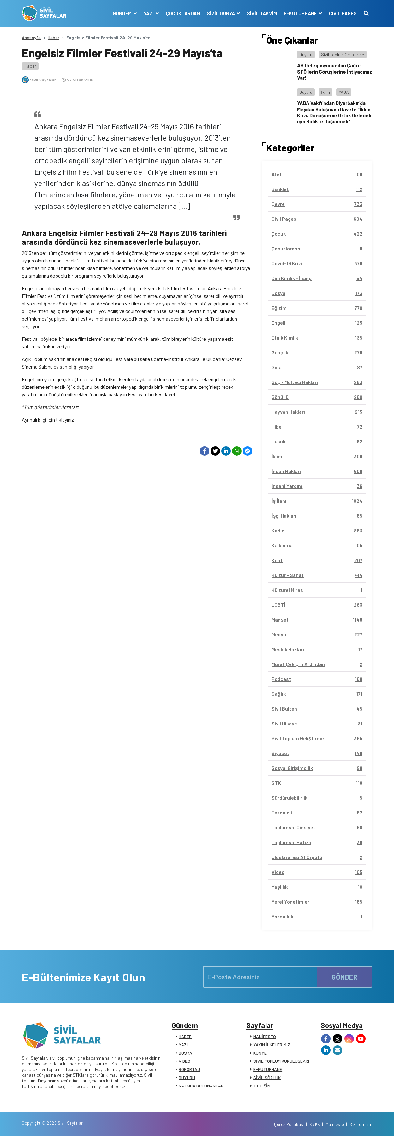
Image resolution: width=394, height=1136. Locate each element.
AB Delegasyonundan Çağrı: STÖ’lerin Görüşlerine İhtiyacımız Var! (334, 71)
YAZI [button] (149, 13)
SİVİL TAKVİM (262, 13)
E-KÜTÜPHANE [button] (301, 13)
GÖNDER (344, 977)
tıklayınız (65, 420)
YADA (344, 92)
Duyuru (306, 54)
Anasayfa (31, 37)
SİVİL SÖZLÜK (267, 1077)
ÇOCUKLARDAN (183, 13)
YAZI (183, 1044)
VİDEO (184, 1061)
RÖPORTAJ (189, 1069)
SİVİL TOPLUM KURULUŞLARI (281, 1061)
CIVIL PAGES (343, 13)
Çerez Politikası (289, 1124)
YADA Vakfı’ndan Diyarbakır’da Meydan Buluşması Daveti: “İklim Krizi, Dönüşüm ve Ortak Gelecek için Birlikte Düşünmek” (334, 112)
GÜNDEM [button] (123, 13)
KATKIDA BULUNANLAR (201, 1085)
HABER (185, 1036)
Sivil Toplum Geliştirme (342, 54)
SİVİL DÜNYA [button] (221, 13)
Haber (53, 37)
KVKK (315, 1124)
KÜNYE (260, 1052)
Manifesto (334, 1124)
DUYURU (187, 1077)
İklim (325, 92)
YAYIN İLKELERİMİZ (271, 1044)
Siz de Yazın (360, 1124)
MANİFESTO (264, 1036)
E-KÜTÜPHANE (267, 1069)
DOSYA (185, 1052)
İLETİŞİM (261, 1085)
